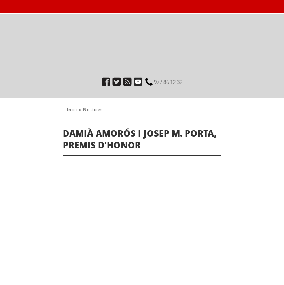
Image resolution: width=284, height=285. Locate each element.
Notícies (93, 109)
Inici (72, 109)
